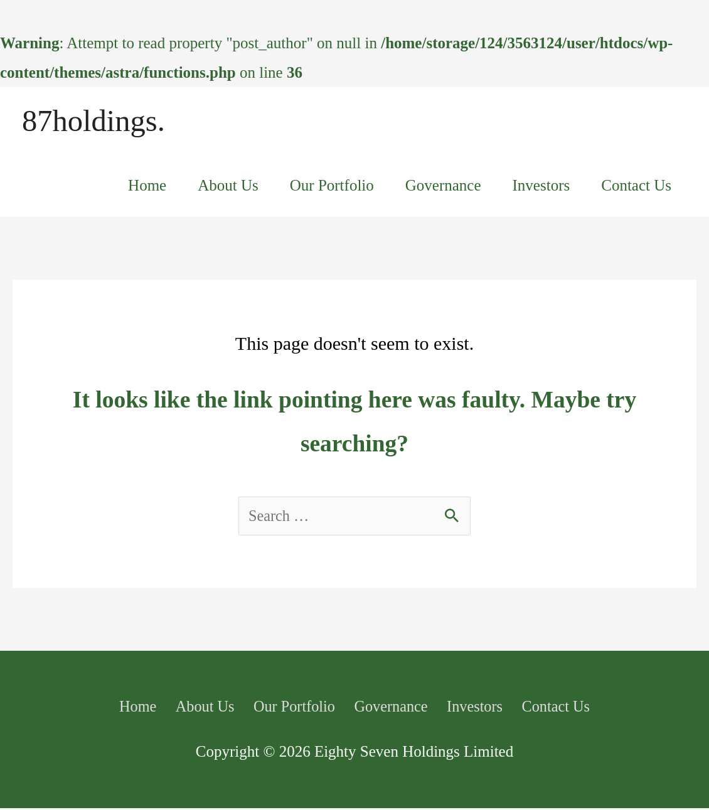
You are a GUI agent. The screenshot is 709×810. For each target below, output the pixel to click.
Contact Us (636, 187)
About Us (228, 187)
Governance (443, 187)
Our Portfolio (332, 187)
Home (147, 187)
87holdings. (95, 121)
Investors (541, 187)
